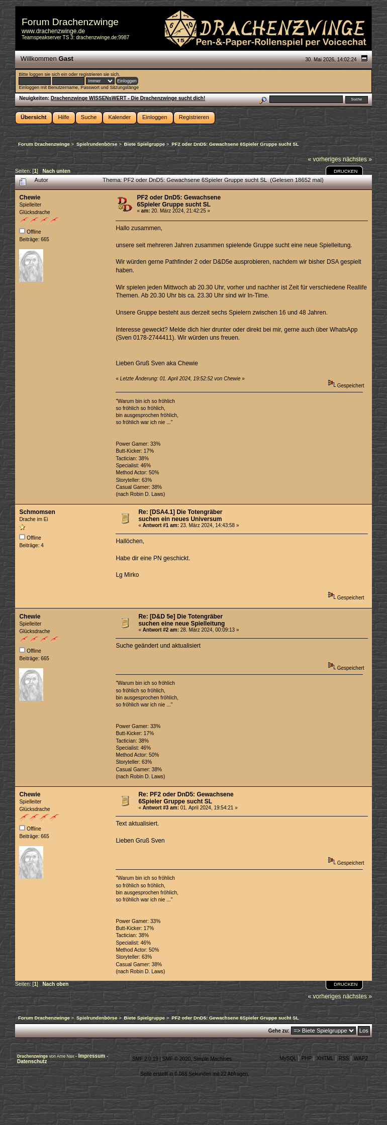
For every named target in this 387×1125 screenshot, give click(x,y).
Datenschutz (32, 1061)
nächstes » (357, 159)
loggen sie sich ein (48, 74)
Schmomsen (37, 512)
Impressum (92, 1056)
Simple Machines (213, 1059)
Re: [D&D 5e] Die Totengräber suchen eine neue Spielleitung (181, 620)
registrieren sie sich (99, 74)
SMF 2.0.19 (145, 1059)
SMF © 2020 (176, 1059)
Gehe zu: (278, 1031)
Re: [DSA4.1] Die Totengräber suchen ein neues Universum (180, 515)
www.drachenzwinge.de (53, 31)
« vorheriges (324, 159)
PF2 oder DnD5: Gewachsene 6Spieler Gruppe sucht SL (179, 201)
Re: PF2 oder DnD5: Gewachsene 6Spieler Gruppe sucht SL (185, 798)
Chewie (29, 197)
